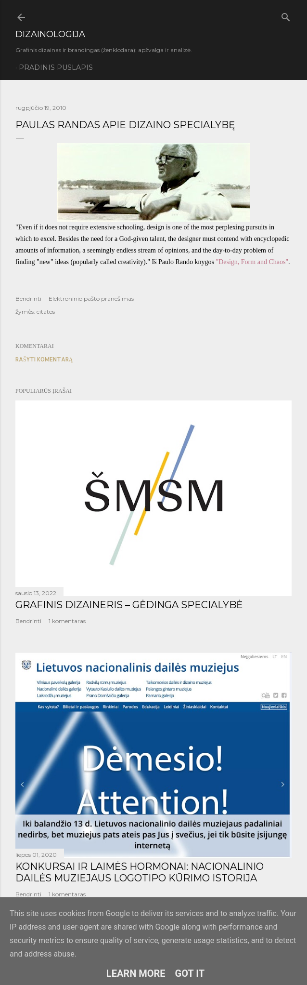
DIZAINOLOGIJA (50, 34)
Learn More (136, 973)
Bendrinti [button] (28, 298)
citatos (46, 311)
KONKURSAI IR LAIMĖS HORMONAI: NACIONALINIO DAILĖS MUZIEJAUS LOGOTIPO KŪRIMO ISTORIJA (139, 872)
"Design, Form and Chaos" (252, 262)
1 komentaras (67, 621)
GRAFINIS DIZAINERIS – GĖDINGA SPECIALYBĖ (129, 605)
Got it (190, 973)
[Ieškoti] (286, 15)
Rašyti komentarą (44, 359)
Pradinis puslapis (56, 67)
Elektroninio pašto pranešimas (91, 298)
